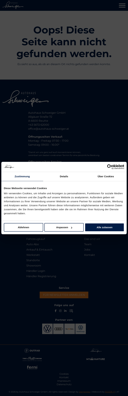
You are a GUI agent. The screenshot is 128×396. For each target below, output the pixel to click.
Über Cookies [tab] (106, 176)
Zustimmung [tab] (22, 176)
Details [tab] (64, 176)
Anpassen (64, 227)
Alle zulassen (104, 227)
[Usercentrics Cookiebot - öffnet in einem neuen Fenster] (109, 166)
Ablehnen (23, 227)
